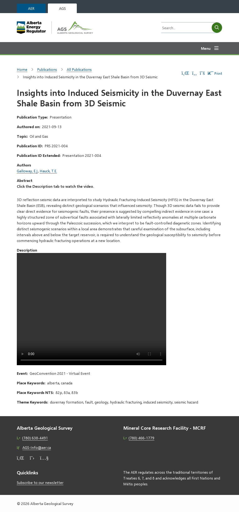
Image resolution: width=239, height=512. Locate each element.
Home (22, 69)
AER (31, 8)
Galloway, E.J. (27, 171)
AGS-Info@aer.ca (36, 447)
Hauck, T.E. (48, 171)
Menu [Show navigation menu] (206, 48)
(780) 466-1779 (141, 438)
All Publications (79, 69)
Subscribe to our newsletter (40, 482)
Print (214, 73)
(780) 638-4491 (35, 438)
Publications (47, 69)
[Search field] (185, 27)
